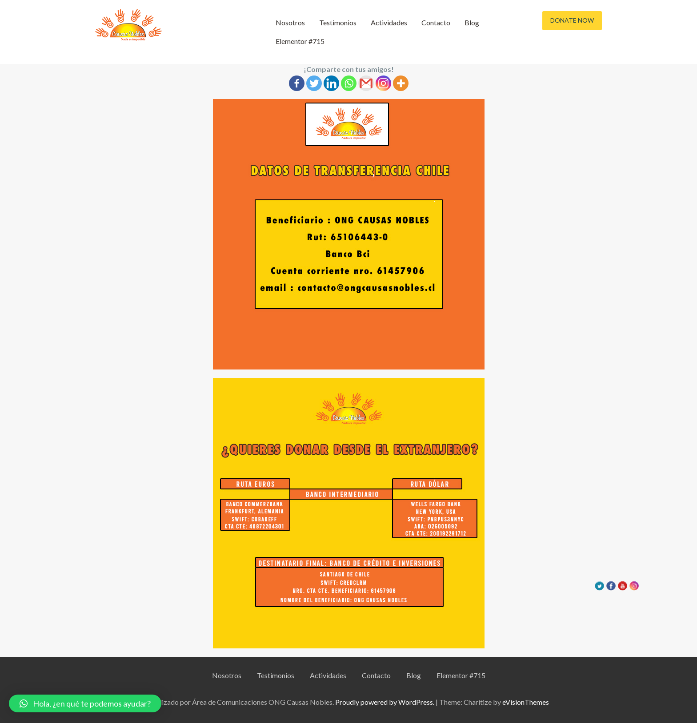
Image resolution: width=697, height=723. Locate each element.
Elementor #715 (300, 41)
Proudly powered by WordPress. (384, 702)
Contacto (435, 22)
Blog (472, 22)
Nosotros (290, 22)
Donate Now (572, 20)
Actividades (389, 22)
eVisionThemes (525, 702)
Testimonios (338, 22)
